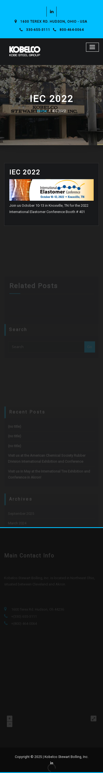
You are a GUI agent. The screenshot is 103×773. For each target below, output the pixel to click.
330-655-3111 (38, 30)
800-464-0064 (72, 30)
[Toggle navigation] (92, 47)
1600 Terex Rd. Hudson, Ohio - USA (53, 22)
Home (42, 111)
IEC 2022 (59, 111)
